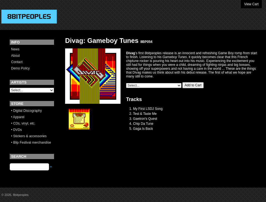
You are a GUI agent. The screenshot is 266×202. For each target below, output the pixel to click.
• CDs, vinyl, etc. (23, 123)
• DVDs (16, 130)
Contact (16, 62)
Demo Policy (20, 68)
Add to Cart (193, 85)
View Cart (251, 4)
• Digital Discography (26, 111)
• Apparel (17, 117)
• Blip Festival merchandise (31, 142)
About (15, 56)
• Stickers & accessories (29, 136)
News (15, 49)
